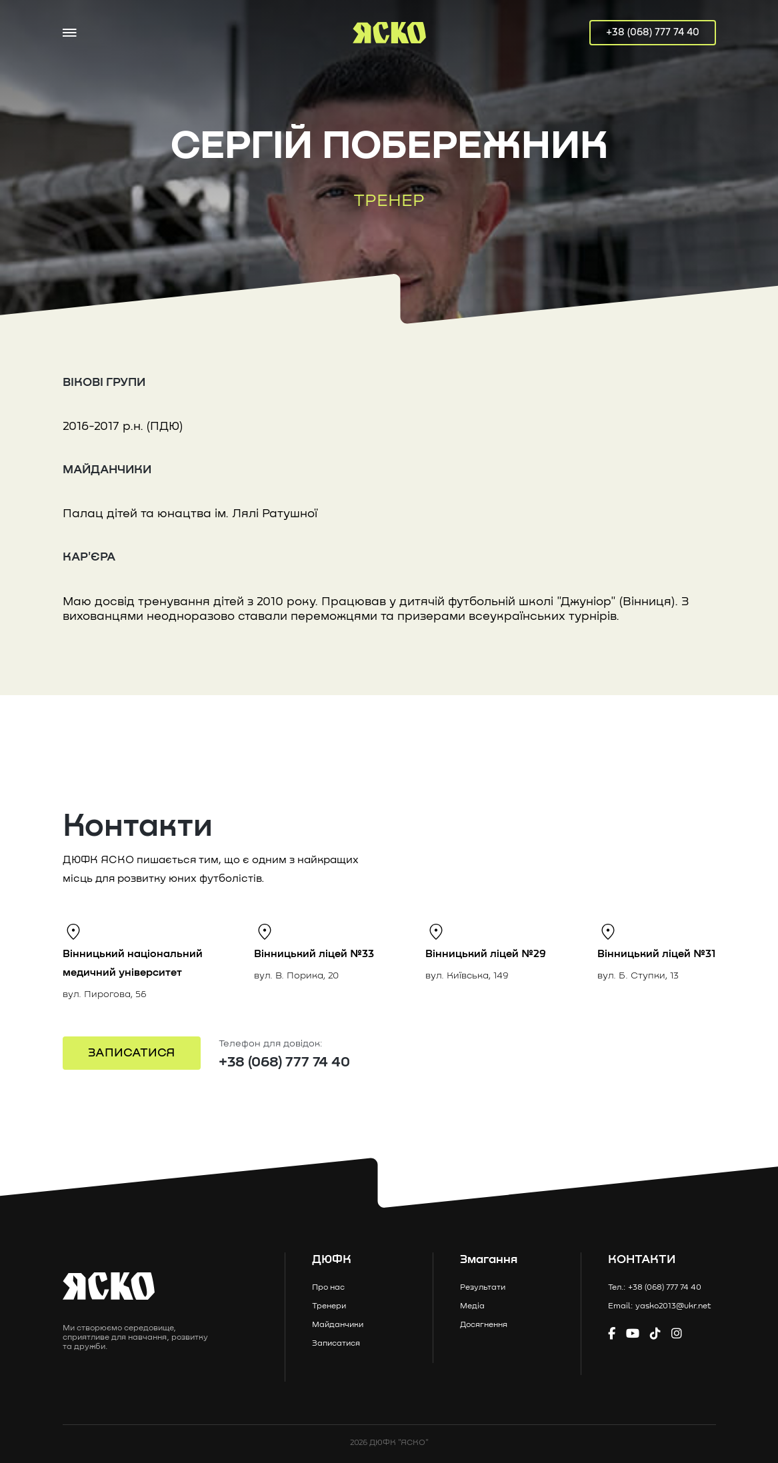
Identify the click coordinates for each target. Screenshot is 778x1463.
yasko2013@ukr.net (673, 1306)
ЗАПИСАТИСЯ (131, 1053)
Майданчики (337, 1325)
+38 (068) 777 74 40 (652, 32)
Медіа (472, 1306)
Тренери (329, 1306)
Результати (482, 1288)
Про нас (328, 1288)
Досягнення (483, 1325)
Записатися (336, 1344)
